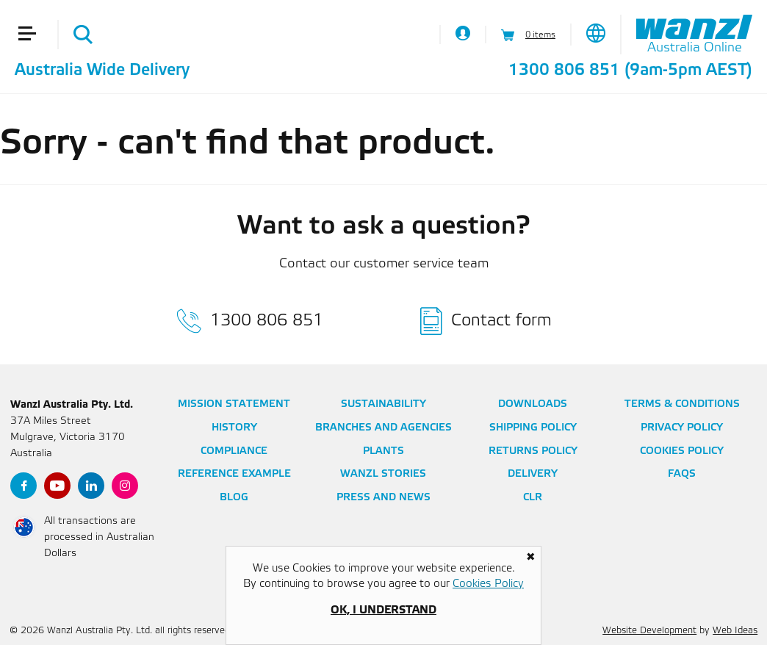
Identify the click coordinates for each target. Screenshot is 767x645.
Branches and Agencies (383, 428)
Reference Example (234, 474)
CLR (532, 497)
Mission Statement (234, 404)
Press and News (383, 497)
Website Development (649, 631)
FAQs (682, 474)
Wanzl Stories (383, 474)
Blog (234, 497)
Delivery (533, 474)
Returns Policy (533, 451)
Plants (383, 451)
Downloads (532, 404)
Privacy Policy (682, 428)
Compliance (234, 451)
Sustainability (383, 404)
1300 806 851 (564, 70)
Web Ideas (735, 631)
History (234, 428)
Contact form (501, 320)
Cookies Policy (682, 451)
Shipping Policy (533, 428)
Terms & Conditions (682, 404)
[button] (33, 13)
